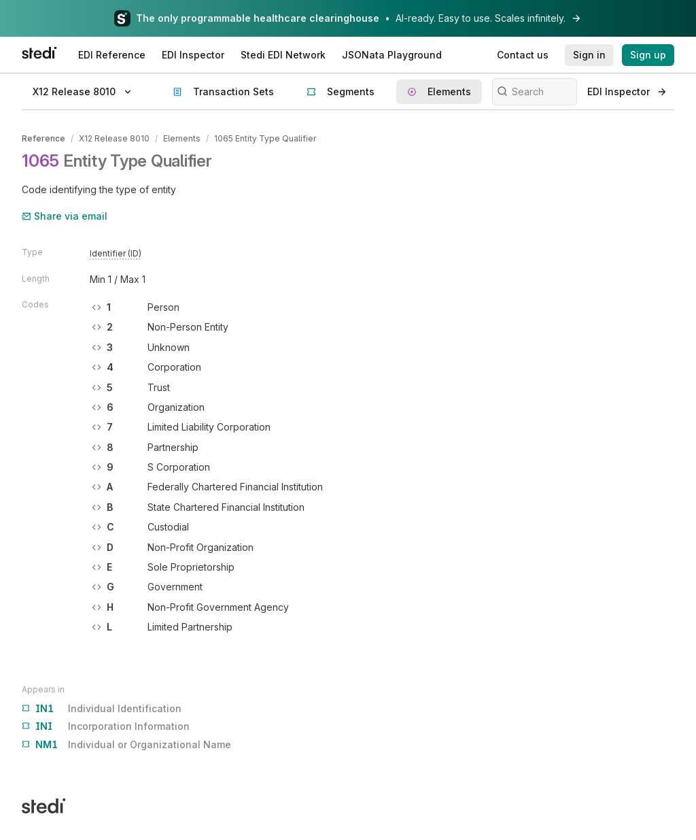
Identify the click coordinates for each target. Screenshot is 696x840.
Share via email (64, 216)
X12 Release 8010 (114, 138)
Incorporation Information (106, 726)
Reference (43, 138)
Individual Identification (101, 708)
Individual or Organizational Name (126, 744)
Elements (182, 138)
